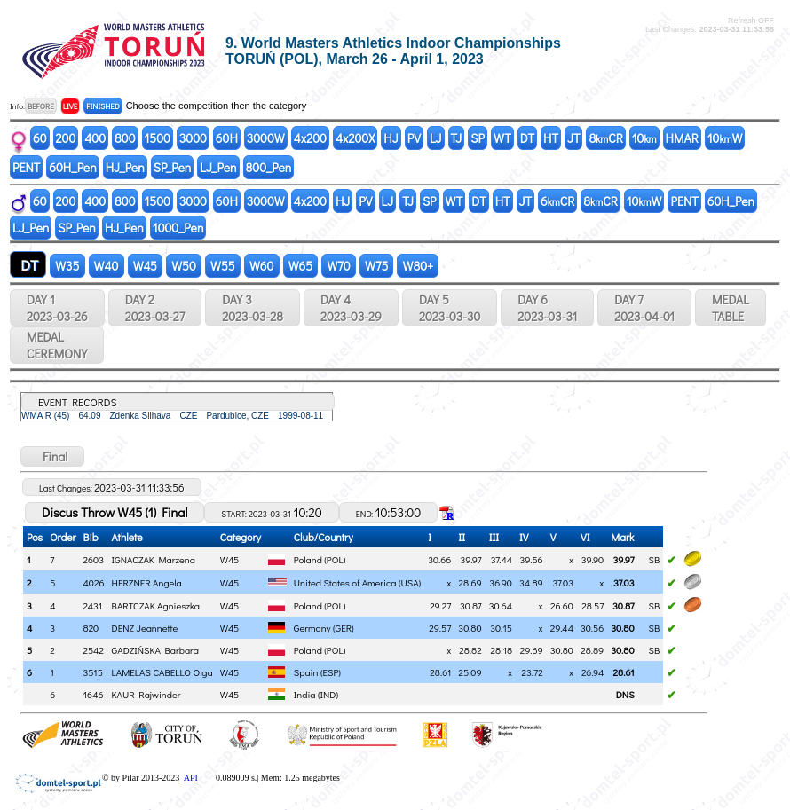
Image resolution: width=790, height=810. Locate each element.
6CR (557, 201)
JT (573, 138)
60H (227, 138)
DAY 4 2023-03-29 (351, 308)
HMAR (682, 138)
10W (725, 138)
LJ (436, 138)
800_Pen (269, 167)
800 (125, 138)
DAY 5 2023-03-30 (449, 308)
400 (95, 138)
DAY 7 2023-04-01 (644, 308)
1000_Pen (178, 227)
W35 (67, 265)
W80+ (417, 265)
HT (550, 138)
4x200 (310, 138)
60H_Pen (72, 167)
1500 (157, 138)
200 (66, 138)
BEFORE (41, 106)
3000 (193, 138)
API (191, 777)
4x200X (355, 138)
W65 (301, 265)
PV (414, 138)
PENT (26, 167)
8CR (605, 138)
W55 (223, 265)
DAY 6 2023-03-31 (547, 308)
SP (477, 138)
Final (52, 456)
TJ (456, 138)
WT (502, 138)
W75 (376, 265)
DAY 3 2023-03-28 (252, 308)
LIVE (70, 106)
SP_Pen (173, 167)
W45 (145, 265)
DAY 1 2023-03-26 (57, 308)
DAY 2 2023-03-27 (155, 308)
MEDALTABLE (730, 308)
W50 (184, 265)
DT (527, 138)
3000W (266, 138)
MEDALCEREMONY (57, 345)
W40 (106, 265)
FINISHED (102, 106)
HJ (390, 138)
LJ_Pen (218, 167)
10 (644, 138)
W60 (262, 265)
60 (40, 138)
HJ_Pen (125, 167)
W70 (338, 265)
